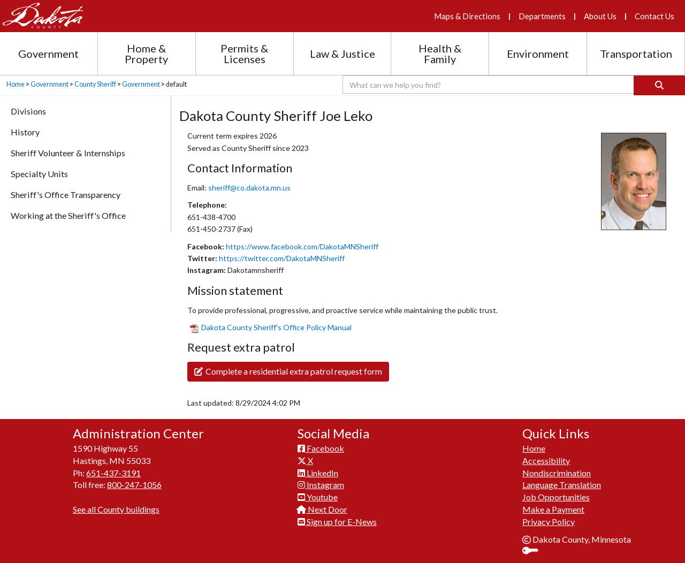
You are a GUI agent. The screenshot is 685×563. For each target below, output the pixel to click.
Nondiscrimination (556, 473)
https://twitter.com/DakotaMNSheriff (282, 258)
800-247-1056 (134, 485)
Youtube (318, 497)
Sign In (534, 551)
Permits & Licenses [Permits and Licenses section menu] (244, 53)
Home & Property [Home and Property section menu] (146, 53)
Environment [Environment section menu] (538, 53)
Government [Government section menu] (48, 53)
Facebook (321, 448)
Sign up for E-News (337, 521)
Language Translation (561, 485)
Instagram (321, 485)
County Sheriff (95, 84)
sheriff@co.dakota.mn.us (249, 187)
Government (49, 84)
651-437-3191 (113, 473)
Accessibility (546, 460)
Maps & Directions (467, 16)
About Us (600, 16)
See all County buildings (116, 509)
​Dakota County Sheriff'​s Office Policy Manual (271, 327)
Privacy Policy (548, 521)
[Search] (659, 85)
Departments (542, 16)
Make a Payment (553, 509)
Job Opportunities (556, 497)
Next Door (322, 509)
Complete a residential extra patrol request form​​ (288, 371)
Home (15, 84)
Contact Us (654, 16)
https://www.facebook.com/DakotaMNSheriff (302, 246)
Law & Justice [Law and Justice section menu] (342, 53)
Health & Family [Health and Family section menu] (439, 53)
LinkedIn (318, 473)
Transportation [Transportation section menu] (636, 53)
